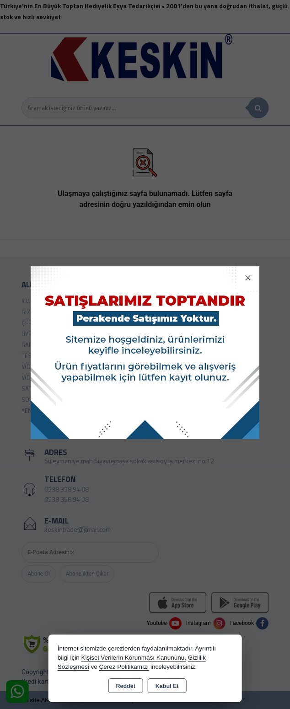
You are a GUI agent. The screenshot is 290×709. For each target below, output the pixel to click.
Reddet (125, 686)
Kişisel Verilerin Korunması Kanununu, (133, 657)
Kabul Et (167, 686)
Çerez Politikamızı (124, 666)
